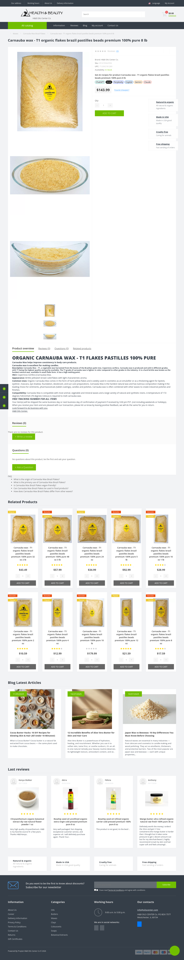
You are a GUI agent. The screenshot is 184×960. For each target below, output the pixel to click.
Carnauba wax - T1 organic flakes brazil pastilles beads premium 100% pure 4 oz (57, 637)
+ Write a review (23, 436)
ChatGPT (100, 82)
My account (97, 25)
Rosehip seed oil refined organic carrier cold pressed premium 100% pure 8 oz (113, 822)
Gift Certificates (15, 939)
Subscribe (166, 884)
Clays (53, 922)
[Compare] (173, 51)
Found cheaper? (121, 90)
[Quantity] (103, 105)
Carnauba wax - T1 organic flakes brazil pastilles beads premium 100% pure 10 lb (92, 637)
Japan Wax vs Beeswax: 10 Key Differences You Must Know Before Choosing (149, 734)
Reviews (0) (44, 348)
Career (11, 914)
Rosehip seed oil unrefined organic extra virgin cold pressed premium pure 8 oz (70, 822)
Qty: (97, 100)
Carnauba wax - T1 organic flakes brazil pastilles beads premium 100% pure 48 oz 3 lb (57, 553)
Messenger (139, 924)
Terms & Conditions (116, 890)
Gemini (138, 82)
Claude (147, 82)
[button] (4, 405)
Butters (54, 914)
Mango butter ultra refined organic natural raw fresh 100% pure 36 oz (157, 820)
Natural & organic (160, 102)
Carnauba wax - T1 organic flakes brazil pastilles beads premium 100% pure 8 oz (161, 637)
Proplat (21, 951)
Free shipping (158, 144)
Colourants (56, 926)
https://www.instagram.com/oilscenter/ (102, 927)
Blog (85, 25)
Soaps (54, 930)
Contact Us (113, 25)
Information (59, 25)
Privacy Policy (14, 922)
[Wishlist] (166, 51)
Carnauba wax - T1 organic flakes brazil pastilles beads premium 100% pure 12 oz (126, 637)
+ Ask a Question (24, 467)
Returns (11, 934)
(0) (117, 51)
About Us (48, 3)
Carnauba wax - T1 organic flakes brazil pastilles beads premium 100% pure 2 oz (23, 637)
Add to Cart (112, 113)
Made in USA (157, 117)
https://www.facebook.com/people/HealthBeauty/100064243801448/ (96, 927)
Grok (109, 82)
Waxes (15, 33)
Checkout (172, 15)
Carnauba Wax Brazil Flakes (34, 33)
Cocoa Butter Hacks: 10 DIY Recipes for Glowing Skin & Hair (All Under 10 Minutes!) (32, 734)
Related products (82, 348)
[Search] (143, 14)
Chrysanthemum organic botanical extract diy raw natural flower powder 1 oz (27, 822)
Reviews (74, 25)
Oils (53, 910)
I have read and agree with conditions (122, 890)
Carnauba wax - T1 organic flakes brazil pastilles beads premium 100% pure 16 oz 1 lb (161, 553)
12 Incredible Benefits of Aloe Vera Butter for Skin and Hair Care (91, 734)
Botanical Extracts (59, 934)
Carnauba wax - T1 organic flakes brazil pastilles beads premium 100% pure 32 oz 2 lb (23, 553)
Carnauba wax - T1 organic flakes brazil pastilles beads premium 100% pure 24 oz (92, 553)
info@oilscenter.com (147, 910)
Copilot (129, 82)
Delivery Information (65, 3)
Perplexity (118, 82)
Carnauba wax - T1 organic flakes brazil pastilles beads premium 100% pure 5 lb (126, 553)
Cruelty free (157, 132)
